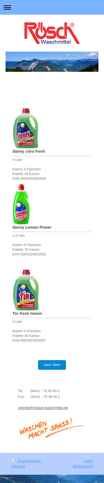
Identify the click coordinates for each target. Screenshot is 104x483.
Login (88, 461)
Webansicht (83, 466)
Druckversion (26, 461)
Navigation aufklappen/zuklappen (52, 7)
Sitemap (18, 466)
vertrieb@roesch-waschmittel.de (43, 408)
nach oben (52, 365)
